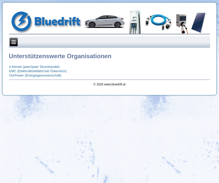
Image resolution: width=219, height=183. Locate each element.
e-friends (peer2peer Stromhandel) (34, 67)
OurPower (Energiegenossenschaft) (35, 75)
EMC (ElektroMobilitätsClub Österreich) (38, 71)
